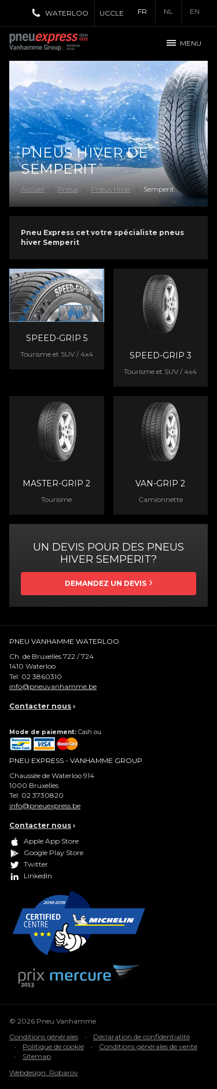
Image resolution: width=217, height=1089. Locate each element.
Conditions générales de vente (148, 1046)
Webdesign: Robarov (43, 1072)
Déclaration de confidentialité (141, 1036)
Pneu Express (61, 43)
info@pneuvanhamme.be (53, 686)
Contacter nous (40, 706)
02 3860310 (41, 676)
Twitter (36, 864)
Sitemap (37, 1056)
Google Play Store (53, 852)
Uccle (112, 13)
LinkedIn (38, 875)
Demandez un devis (105, 583)
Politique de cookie (53, 1046)
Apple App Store (51, 841)
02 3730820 (42, 795)
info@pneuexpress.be (44, 805)
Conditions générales (43, 1036)
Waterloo (67, 13)
